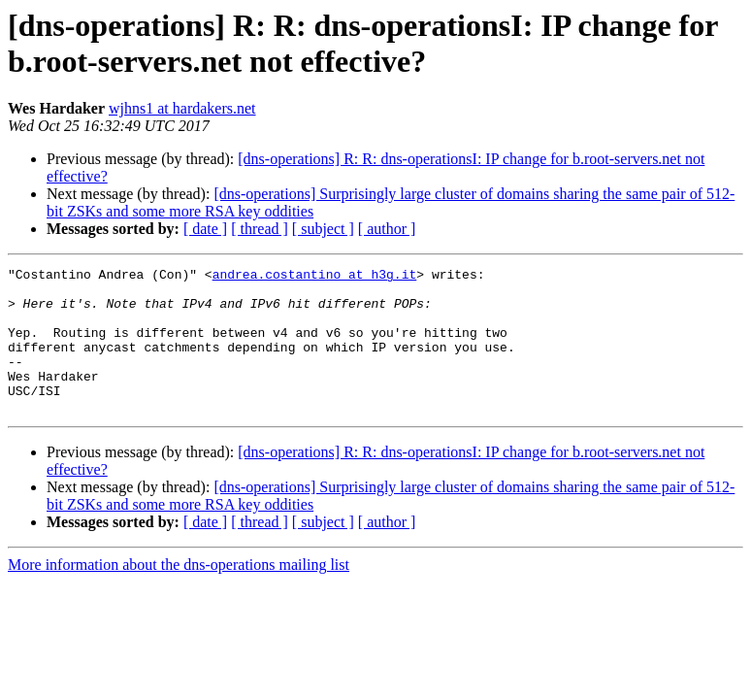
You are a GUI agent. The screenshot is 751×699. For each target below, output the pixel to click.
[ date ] (205, 228)
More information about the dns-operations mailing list (178, 593)
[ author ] (387, 228)
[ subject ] (323, 228)
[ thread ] (259, 228)
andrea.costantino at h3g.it (314, 276)
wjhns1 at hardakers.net (182, 108)
